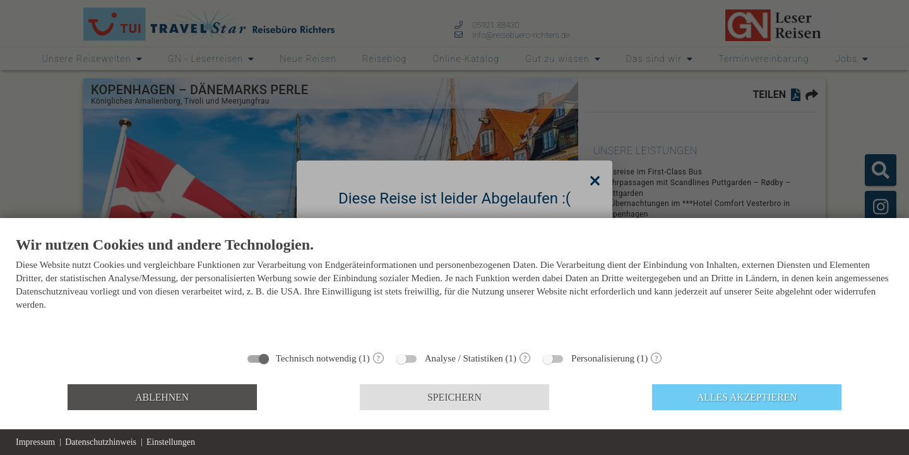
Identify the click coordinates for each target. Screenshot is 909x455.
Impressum (35, 442)
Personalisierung (602, 358)
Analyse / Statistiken (464, 358)
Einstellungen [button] (170, 442)
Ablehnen (162, 397)
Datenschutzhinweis (100, 442)
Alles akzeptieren (747, 397)
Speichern (454, 397)
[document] (454, 290)
